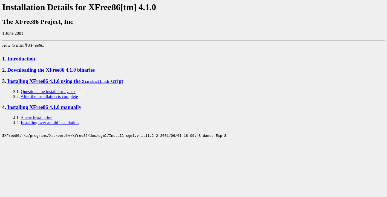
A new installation (36, 117)
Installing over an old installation (50, 122)
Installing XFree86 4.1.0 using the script (65, 81)
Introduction (21, 59)
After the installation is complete (49, 96)
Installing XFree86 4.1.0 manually (44, 107)
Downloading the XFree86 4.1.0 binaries (51, 70)
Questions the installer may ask (48, 91)
